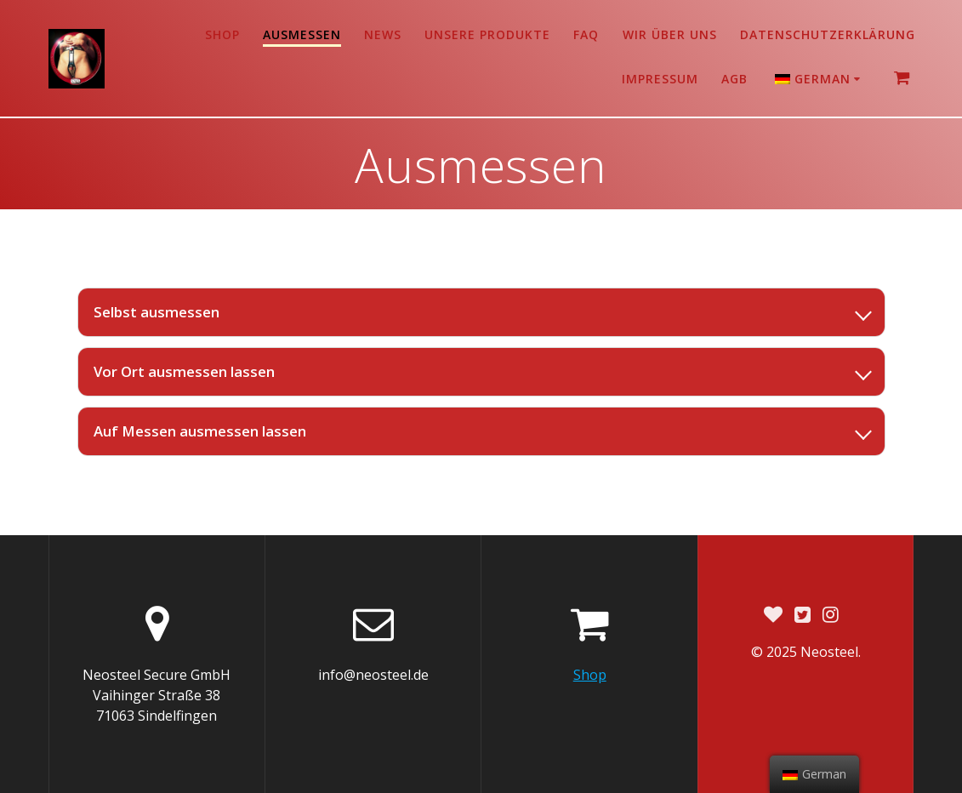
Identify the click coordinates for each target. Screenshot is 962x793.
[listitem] (481, 312)
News (382, 34)
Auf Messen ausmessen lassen (200, 431)
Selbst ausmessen (156, 312)
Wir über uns (670, 34)
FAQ (586, 34)
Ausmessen (302, 34)
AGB (734, 79)
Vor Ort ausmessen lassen (184, 371)
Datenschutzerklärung (827, 34)
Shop (222, 34)
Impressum (660, 79)
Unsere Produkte (487, 34)
